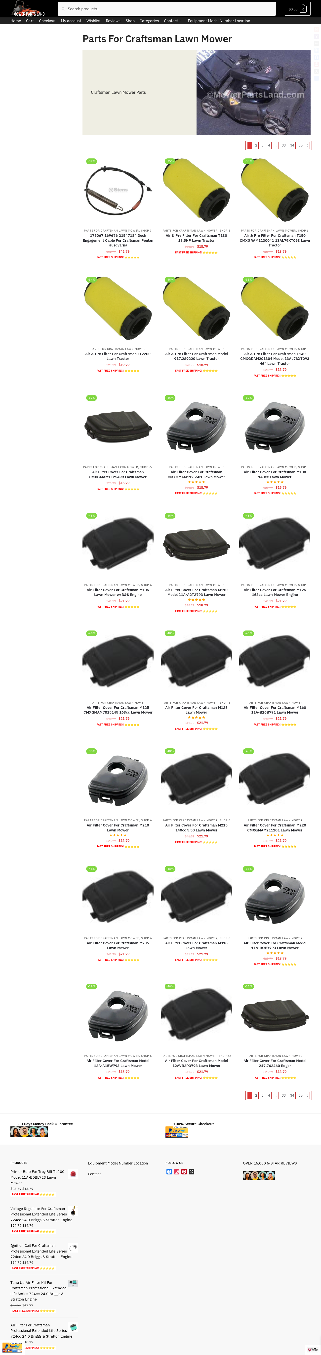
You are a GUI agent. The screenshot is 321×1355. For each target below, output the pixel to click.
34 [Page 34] (292, 145)
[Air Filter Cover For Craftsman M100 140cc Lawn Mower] (274, 426)
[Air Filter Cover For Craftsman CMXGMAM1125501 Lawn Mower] (196, 426)
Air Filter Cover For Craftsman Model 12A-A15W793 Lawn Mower (117, 1063)
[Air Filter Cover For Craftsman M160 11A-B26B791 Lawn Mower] (274, 662)
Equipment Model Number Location (118, 1163)
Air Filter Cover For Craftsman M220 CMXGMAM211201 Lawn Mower (275, 827)
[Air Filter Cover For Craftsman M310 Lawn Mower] (196, 897)
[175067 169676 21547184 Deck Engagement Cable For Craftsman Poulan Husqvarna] (118, 190)
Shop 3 (146, 230)
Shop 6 (225, 230)
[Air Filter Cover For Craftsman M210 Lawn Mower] (118, 780)
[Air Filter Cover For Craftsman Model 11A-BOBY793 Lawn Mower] (274, 897)
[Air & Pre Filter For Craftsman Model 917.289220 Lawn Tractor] (196, 308)
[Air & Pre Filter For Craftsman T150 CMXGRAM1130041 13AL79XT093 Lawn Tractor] (274, 190)
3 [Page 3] (263, 145)
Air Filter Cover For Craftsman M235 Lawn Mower (118, 945)
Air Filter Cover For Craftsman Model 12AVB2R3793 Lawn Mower (196, 1063)
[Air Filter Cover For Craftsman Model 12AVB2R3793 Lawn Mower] (196, 1015)
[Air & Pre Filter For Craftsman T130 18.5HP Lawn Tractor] (196, 190)
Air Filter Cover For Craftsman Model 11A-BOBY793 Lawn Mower (274, 945)
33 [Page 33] (284, 145)
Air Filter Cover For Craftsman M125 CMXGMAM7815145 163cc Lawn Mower (118, 710)
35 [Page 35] (301, 145)
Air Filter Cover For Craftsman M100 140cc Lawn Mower (275, 474)
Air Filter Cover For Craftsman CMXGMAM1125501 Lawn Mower (196, 474)
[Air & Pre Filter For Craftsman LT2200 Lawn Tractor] (118, 308)
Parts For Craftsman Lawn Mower (111, 230)
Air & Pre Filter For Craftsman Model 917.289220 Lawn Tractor (196, 356)
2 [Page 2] (256, 145)
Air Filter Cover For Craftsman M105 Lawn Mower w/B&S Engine (118, 592)
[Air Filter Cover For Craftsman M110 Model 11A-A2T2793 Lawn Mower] (196, 544)
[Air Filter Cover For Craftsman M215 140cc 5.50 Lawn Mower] (196, 780)
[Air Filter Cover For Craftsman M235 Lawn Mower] (118, 897)
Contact (94, 1173)
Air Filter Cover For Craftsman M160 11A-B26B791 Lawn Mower (275, 710)
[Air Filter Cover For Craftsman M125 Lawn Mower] (196, 662)
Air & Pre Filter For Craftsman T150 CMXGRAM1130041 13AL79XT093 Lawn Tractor (275, 240)
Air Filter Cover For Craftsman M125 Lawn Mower (196, 710)
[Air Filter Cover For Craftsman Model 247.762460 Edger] (274, 1015)
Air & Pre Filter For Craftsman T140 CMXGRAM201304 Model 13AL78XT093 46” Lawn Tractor (274, 358)
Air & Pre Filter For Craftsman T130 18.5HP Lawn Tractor (196, 238)
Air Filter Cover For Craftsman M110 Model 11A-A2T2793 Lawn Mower (196, 592)
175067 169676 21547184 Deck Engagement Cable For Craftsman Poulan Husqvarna (118, 240)
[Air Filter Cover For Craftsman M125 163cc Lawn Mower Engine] (274, 544)
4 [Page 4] (269, 145)
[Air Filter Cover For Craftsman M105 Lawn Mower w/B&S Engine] (118, 544)
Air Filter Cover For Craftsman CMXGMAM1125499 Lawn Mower (118, 474)
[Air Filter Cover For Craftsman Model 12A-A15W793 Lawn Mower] (118, 1015)
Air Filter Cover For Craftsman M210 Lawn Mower (118, 827)
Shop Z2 (146, 467)
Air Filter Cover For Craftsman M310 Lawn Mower (196, 945)
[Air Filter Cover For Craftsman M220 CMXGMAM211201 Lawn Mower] (274, 780)
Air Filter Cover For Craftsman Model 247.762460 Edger (274, 1063)
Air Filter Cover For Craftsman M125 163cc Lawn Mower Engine (275, 592)
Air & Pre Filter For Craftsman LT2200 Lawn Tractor (118, 356)
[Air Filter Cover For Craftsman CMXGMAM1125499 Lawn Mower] (118, 426)
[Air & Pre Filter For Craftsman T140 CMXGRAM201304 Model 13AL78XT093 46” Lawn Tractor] (274, 308)
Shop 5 (303, 349)
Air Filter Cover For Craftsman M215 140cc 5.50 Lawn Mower (196, 827)
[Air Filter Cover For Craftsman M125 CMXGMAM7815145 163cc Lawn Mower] (118, 662)
